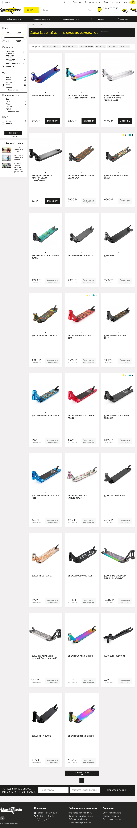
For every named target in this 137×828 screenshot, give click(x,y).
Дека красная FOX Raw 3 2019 (80, 337)
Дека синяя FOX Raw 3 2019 (45, 416)
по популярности (86, 47)
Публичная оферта (77, 819)
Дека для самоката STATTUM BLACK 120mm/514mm (42, 177)
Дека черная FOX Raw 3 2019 (115, 337)
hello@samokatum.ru (45, 813)
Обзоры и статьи (13, 143)
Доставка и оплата (112, 813)
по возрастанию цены (51, 47)
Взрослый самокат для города (18, 149)
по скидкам (124, 47)
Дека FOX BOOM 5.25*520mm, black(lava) (81, 176)
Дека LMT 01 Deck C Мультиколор (77, 497)
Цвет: (5, 117)
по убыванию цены (70, 47)
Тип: (4, 73)
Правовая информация (79, 822)
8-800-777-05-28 (110, 8)
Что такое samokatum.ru (80, 813)
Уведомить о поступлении (88, 201)
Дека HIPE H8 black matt (80, 255)
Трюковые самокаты (41, 19)
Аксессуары (123, 19)
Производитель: (11, 95)
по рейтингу (100, 47)
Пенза (6, 2)
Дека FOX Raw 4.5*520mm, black (116, 176)
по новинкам (112, 47)
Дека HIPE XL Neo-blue (43, 95)
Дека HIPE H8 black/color (45, 336)
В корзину (52, 121)
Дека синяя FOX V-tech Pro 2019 (45, 497)
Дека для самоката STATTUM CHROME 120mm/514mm (114, 97)
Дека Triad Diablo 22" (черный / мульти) (115, 577)
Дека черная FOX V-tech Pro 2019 (116, 417)
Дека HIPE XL (110, 255)
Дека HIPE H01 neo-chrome (81, 736)
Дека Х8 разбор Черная (80, 576)
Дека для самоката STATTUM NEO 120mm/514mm (81, 96)
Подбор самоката (13, 19)
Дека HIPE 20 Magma (41, 576)
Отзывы (129, 2)
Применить (13, 133)
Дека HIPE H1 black (41, 736)
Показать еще (82, 772)
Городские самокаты (70, 19)
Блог (106, 2)
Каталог (31, 10)
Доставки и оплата (92, 2)
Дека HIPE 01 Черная (114, 496)
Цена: (5, 28)
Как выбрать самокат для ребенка (18, 157)
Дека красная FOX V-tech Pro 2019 (81, 417)
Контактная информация (80, 816)
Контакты (116, 2)
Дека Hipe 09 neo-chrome (81, 656)
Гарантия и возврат (112, 819)
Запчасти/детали (98, 19)
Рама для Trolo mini (114, 656)
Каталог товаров (111, 816)
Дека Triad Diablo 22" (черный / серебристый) (44, 657)
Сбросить (13, 136)
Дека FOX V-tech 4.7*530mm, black (45, 256)
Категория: (8, 47)
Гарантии (77, 2)
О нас (66, 2)
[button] (45, 92)
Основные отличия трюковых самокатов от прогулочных (18, 167)
